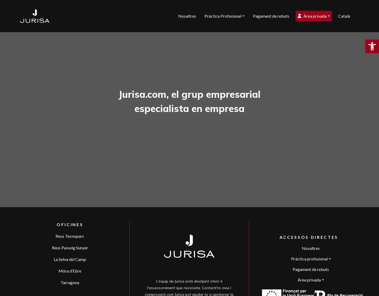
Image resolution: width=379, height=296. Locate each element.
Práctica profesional (309, 258)
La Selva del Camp (70, 259)
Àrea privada (312, 15)
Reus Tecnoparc (70, 236)
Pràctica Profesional (223, 15)
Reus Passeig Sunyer (70, 247)
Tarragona (70, 282)
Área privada (309, 279)
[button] (372, 46)
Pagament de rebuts (271, 15)
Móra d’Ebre (69, 270)
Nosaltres (187, 15)
